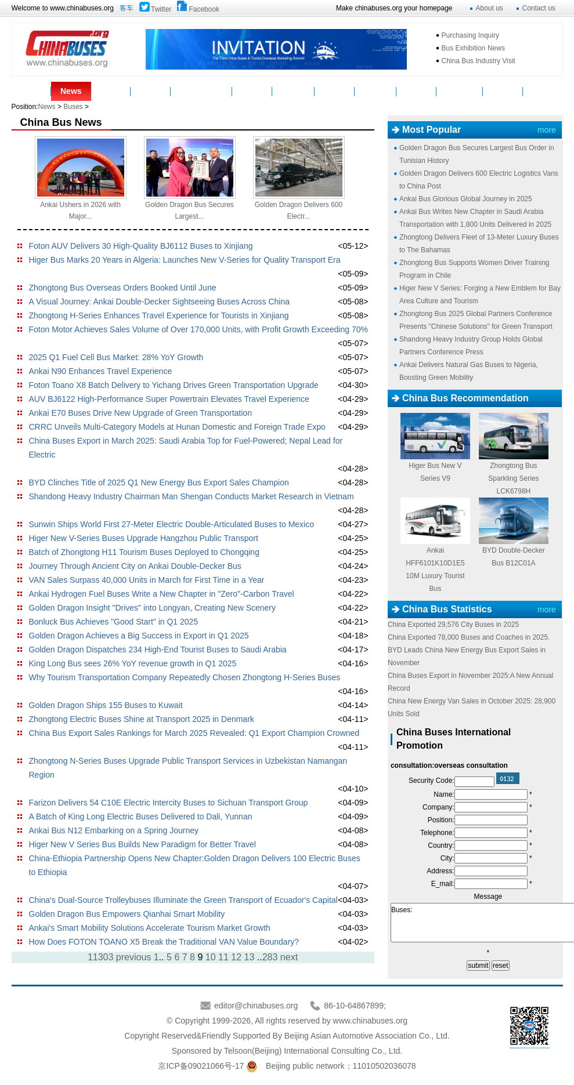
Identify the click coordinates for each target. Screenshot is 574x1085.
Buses (111, 91)
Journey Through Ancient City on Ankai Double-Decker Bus (135, 566)
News (71, 91)
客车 (126, 8)
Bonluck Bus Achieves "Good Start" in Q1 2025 (113, 621)
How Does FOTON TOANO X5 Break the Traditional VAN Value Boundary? (164, 941)
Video (252, 91)
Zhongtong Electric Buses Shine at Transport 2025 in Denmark (141, 719)
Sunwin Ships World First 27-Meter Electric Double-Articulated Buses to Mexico (171, 524)
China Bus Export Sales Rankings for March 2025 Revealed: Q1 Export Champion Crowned (194, 733)
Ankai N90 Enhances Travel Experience (100, 371)
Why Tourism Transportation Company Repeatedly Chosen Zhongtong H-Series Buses (185, 677)
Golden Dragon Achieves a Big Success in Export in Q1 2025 (139, 635)
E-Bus (502, 91)
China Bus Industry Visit (478, 61)
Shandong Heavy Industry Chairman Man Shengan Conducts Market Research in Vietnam (191, 496)
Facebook (204, 9)
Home (31, 91)
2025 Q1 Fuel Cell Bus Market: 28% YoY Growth (116, 357)
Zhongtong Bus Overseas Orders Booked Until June (122, 287)
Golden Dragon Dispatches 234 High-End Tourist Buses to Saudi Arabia (158, 649)
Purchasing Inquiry (470, 35)
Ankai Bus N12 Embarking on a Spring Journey (114, 830)
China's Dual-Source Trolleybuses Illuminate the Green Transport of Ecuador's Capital (183, 900)
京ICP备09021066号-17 (201, 1066)
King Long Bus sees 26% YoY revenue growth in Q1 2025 (133, 663)
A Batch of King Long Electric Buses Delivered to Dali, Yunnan (140, 816)
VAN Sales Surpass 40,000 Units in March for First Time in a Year (147, 580)
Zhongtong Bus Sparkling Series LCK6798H (513, 478)
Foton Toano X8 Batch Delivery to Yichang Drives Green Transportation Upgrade (174, 385)
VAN (543, 91)
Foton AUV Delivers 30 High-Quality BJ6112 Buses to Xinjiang (141, 246)
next (289, 957)
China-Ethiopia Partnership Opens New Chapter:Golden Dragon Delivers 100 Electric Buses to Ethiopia (194, 865)
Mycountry (460, 91)
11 (223, 957)
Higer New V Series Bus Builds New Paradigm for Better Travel (142, 844)
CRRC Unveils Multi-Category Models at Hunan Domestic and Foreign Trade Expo (177, 426)
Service (334, 91)
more (546, 130)
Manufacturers (201, 91)
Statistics (376, 91)
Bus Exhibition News (473, 48)
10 (210, 957)
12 (236, 957)
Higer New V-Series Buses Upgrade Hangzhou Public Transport (143, 538)
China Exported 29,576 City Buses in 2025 (453, 624)
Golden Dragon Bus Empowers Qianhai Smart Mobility (127, 914)
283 (270, 957)
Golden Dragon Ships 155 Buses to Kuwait (106, 705)
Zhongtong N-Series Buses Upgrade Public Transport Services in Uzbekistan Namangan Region (188, 767)
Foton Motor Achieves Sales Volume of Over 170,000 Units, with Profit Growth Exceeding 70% (198, 329)
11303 (101, 957)
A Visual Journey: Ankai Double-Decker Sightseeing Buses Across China (159, 301)
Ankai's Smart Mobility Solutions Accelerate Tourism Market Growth (149, 927)
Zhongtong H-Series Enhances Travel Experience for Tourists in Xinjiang (159, 315)
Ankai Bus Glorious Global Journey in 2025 (465, 199)
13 (249, 957)
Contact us (538, 8)
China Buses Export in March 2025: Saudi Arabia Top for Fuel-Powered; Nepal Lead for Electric (186, 447)
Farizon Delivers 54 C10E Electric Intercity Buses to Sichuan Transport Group (168, 802)
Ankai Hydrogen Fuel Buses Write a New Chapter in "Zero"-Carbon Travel (161, 593)
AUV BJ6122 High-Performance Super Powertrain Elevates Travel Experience (169, 399)
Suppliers (293, 91)
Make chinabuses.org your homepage (394, 8)
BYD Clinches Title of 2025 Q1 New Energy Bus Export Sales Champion (159, 482)
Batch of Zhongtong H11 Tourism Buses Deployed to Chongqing (144, 552)
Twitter (161, 9)
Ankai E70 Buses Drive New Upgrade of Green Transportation (140, 413)
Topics (416, 91)
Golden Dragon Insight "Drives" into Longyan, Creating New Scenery (152, 607)
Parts (150, 91)
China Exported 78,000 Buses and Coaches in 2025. (469, 637)
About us (489, 8)
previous (133, 957)
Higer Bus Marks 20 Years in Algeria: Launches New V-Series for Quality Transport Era (185, 259)
